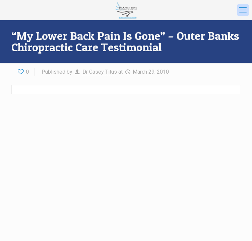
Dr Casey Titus (99, 72)
